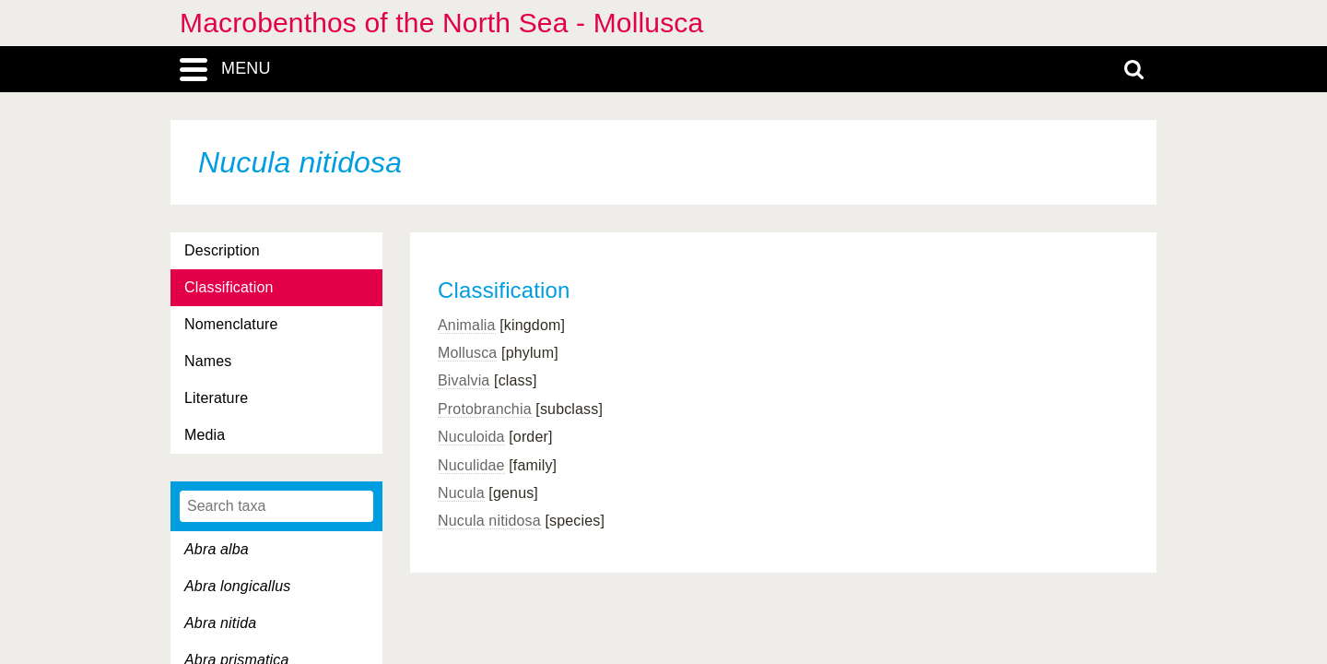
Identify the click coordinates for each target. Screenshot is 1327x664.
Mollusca (467, 353)
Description (222, 250)
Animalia (467, 325)
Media (204, 435)
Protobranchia (485, 409)
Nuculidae (471, 465)
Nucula (461, 493)
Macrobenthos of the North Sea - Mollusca (441, 22)
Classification (229, 287)
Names (207, 361)
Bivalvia (463, 380)
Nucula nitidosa (489, 520)
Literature (216, 398)
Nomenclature (231, 324)
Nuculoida (471, 437)
